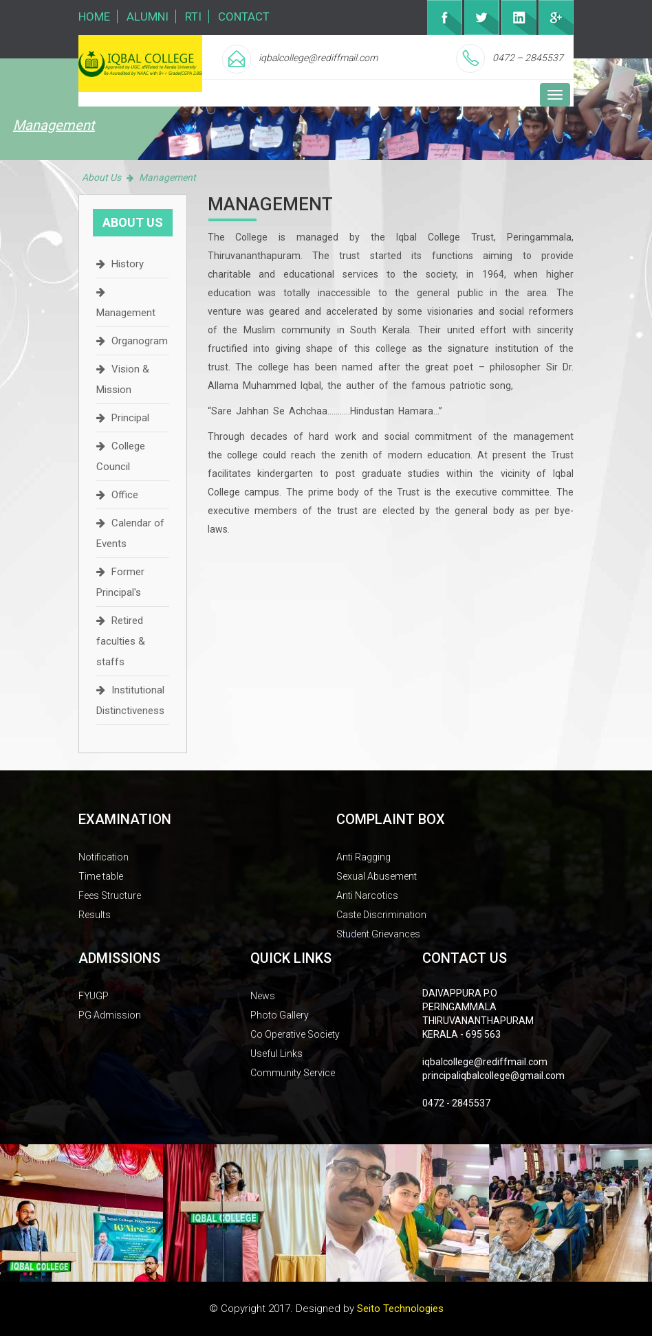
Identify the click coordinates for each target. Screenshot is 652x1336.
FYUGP (93, 995)
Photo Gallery (279, 1015)
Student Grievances (378, 933)
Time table (100, 876)
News (262, 995)
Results (94, 914)
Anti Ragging (363, 856)
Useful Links (276, 1053)
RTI (193, 16)
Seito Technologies (400, 1308)
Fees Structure (109, 895)
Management (125, 313)
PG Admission (109, 1015)
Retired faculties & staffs (120, 641)
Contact (244, 16)
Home (94, 16)
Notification (103, 856)
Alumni (148, 16)
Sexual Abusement (376, 876)
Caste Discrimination (381, 914)
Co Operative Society (295, 1034)
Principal (130, 418)
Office (124, 495)
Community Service (292, 1072)
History (127, 264)
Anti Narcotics (367, 895)
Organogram (139, 341)
